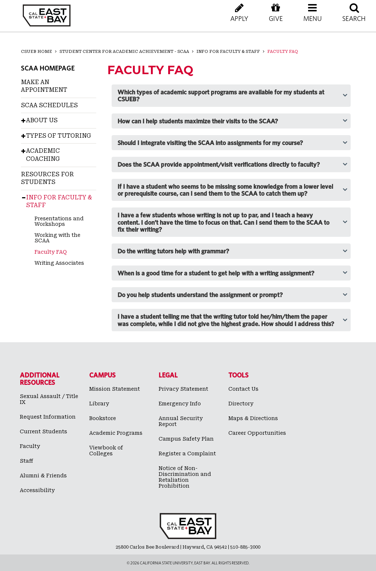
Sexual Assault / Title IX (49, 399)
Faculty (30, 446)
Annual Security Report (181, 421)
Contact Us (243, 389)
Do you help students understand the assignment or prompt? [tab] (200, 295)
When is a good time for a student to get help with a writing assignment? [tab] (216, 273)
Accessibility (37, 490)
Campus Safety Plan (186, 439)
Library (99, 403)
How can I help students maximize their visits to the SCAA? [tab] (198, 121)
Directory (240, 403)
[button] (312, 18)
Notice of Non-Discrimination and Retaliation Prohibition (185, 477)
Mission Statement (114, 389)
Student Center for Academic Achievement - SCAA (124, 52)
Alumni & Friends (43, 475)
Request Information (48, 417)
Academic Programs (115, 433)
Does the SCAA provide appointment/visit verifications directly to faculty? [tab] (219, 164)
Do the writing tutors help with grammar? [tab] (173, 251)
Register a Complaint (187, 453)
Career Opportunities (257, 433)
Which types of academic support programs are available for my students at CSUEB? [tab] (221, 95)
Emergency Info (180, 403)
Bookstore (102, 418)
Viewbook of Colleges (106, 450)
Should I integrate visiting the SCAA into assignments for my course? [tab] (210, 143)
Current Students (43, 431)
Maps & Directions (253, 418)
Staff (26, 461)
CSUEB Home (36, 52)
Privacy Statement (183, 389)
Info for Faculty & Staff (228, 52)
